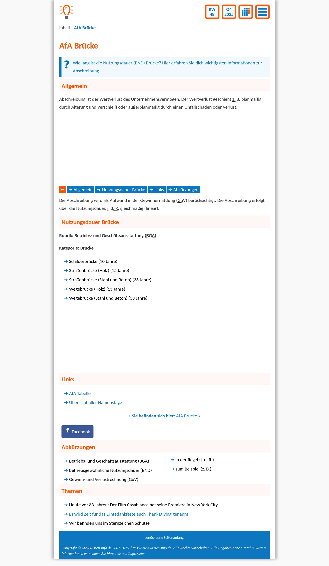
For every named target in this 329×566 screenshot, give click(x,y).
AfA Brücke (186, 416)
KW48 (212, 12)
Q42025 (229, 12)
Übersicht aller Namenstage (95, 402)
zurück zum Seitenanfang (164, 537)
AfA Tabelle (80, 393)
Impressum (136, 553)
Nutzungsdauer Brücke (123, 190)
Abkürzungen (186, 190)
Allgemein (83, 190)
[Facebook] (77, 431)
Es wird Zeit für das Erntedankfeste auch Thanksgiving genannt (128, 514)
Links (159, 190)
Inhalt (64, 28)
